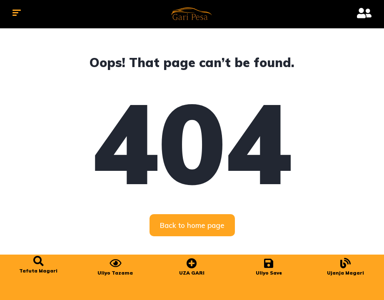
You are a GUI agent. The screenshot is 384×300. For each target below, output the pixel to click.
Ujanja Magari (345, 273)
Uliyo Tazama (115, 273)
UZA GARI (191, 273)
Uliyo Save (269, 273)
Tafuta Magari (38, 271)
